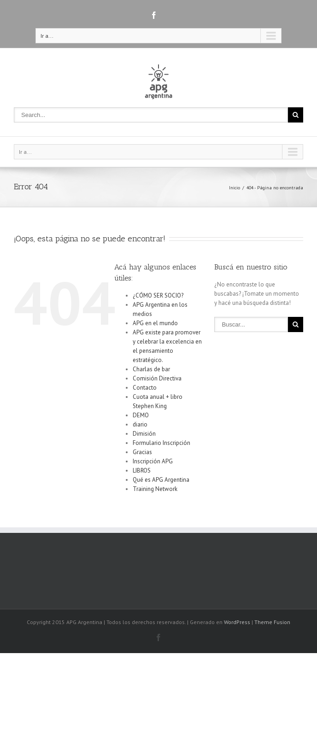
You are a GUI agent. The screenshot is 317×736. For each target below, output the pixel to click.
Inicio (234, 188)
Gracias (142, 452)
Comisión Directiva (157, 378)
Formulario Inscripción (161, 443)
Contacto (145, 387)
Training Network (155, 489)
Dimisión (144, 434)
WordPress (237, 622)
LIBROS (142, 470)
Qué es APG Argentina (161, 480)
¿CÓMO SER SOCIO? (158, 295)
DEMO (141, 415)
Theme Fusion (272, 622)
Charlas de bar (151, 369)
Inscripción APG (153, 461)
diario (140, 424)
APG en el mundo (155, 323)
